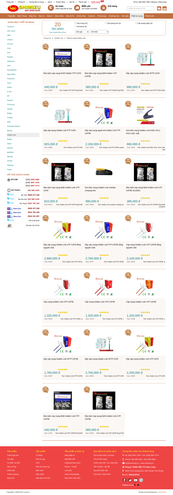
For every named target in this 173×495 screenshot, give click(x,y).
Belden (9, 113)
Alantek (10, 109)
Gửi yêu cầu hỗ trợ (32, 225)
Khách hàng (60, 2)
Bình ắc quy (40, 459)
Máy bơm (10, 478)
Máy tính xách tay (43, 467)
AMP (9, 35)
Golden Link (11, 135)
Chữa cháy (81, 16)
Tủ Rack (39, 455)
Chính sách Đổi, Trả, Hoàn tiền (106, 463)
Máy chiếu (59, 16)
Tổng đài (11, 16)
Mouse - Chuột (70, 467)
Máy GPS (70, 16)
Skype (10, 195)
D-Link (9, 92)
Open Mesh (11, 74)
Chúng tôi (21, 2)
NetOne (10, 148)
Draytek (10, 57)
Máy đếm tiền (70, 459)
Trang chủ (10, 2)
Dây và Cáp (11, 467)
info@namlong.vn (132, 463)
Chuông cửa (114, 16)
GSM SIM (11, 470)
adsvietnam (162, 492)
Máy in (49, 16)
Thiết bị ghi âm (13, 455)
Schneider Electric (13, 126)
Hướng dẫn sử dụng (36, 2)
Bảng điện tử (70, 455)
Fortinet (10, 118)
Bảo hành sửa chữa (72, 478)
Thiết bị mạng (137, 16)
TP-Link (10, 44)
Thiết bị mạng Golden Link (76, 38)
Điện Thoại (22, 16)
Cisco (9, 83)
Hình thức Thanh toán (102, 474)
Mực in (41, 16)
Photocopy (101, 16)
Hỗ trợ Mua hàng (100, 459)
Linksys (10, 40)
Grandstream (12, 70)
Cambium (10, 27)
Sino (8, 53)
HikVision (10, 165)
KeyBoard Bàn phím (72, 463)
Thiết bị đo (149, 16)
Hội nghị (125, 16)
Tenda (9, 170)
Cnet (9, 48)
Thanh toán (83, 2)
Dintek (9, 87)
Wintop (9, 131)
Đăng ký (154, 2)
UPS (38, 463)
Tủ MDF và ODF (13, 463)
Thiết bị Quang (13, 474)
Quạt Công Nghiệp (72, 474)
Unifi (8, 66)
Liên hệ (71, 2)
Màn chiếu (40, 474)
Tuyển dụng (95, 2)
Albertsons (11, 61)
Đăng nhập (163, 2)
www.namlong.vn (147, 463)
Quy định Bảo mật (101, 470)
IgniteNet (10, 152)
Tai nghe (10, 459)
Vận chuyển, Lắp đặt (101, 467)
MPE (9, 122)
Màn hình (39, 470)
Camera (91, 16)
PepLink (10, 100)
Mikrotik (10, 157)
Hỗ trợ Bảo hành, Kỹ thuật (104, 455)
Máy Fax (32, 16)
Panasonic (11, 79)
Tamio (9, 144)
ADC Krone (11, 31)
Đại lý (50, 2)
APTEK (9, 161)
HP (8, 96)
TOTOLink (11, 105)
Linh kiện (68, 470)
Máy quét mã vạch (43, 478)
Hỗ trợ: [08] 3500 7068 (141, 2)
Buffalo (9, 139)
